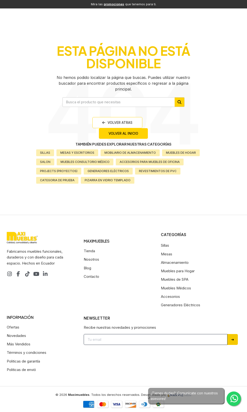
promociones (114, 4)
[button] (117, 122)
